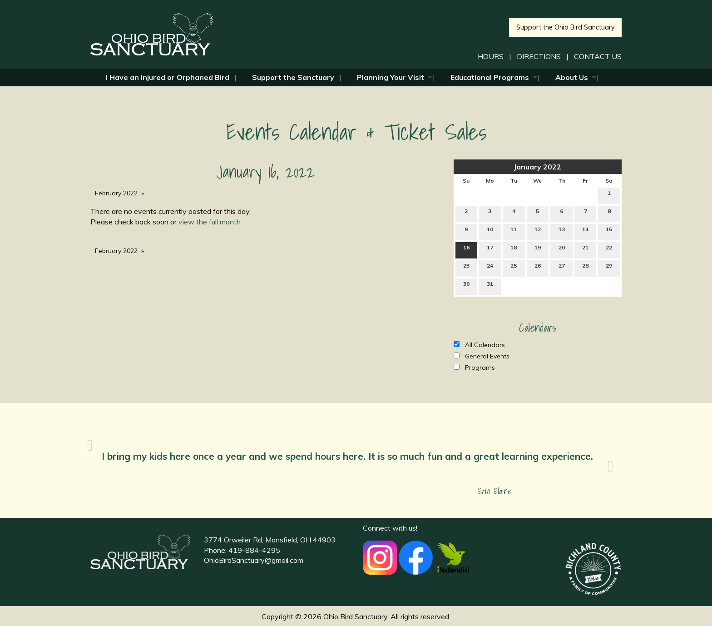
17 (490, 249)
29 (609, 267)
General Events (481, 356)
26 (537, 267)
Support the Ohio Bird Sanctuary (565, 27)
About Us (571, 77)
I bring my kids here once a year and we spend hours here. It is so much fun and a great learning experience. (349, 456)
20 (562, 249)
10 (490, 231)
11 (513, 231)
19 (537, 249)
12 (537, 231)
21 (585, 249)
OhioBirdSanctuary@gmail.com (253, 560)
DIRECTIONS (539, 56)
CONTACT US (598, 56)
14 (585, 231)
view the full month (209, 221)
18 (513, 249)
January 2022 (537, 166)
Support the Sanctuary (293, 77)
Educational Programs (489, 77)
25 (513, 267)
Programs (474, 367)
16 (466, 249)
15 (609, 231)
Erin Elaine (495, 491)
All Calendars (479, 345)
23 (466, 267)
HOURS (491, 56)
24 (490, 267)
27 (562, 267)
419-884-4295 (254, 550)
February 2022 (116, 193)
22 (609, 249)
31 (490, 285)
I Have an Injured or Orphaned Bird (167, 77)
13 (562, 231)
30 (466, 285)
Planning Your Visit (390, 77)
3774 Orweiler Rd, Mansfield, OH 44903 (270, 539)
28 (585, 267)
